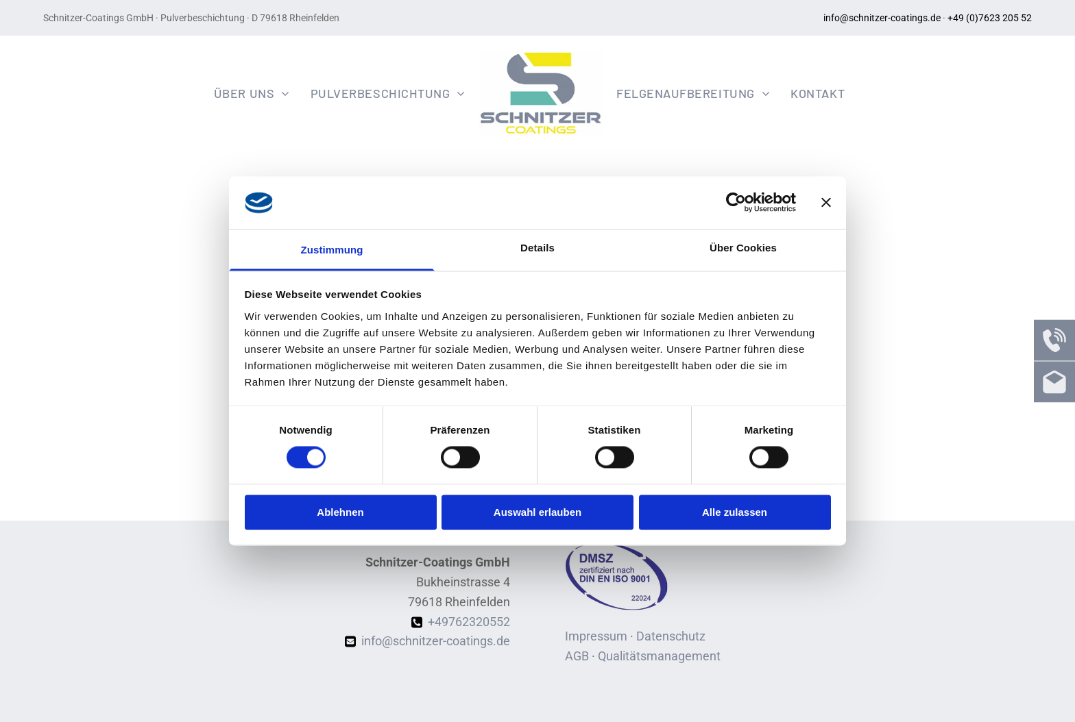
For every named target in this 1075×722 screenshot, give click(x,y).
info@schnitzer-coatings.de (882, 17)
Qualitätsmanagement (659, 656)
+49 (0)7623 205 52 (989, 17)
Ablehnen (340, 512)
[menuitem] (252, 93)
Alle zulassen (734, 512)
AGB (577, 656)
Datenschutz (670, 636)
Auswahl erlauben (537, 512)
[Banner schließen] (826, 203)
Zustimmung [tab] (332, 250)
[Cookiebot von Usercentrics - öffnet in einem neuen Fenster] (736, 202)
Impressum (596, 636)
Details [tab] (537, 247)
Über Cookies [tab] (743, 247)
